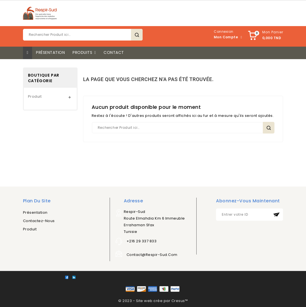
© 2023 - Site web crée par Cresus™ (153, 300)
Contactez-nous (39, 220)
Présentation (35, 212)
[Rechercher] (82, 34)
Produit (35, 96)
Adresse (133, 201)
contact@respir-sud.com (152, 254)
